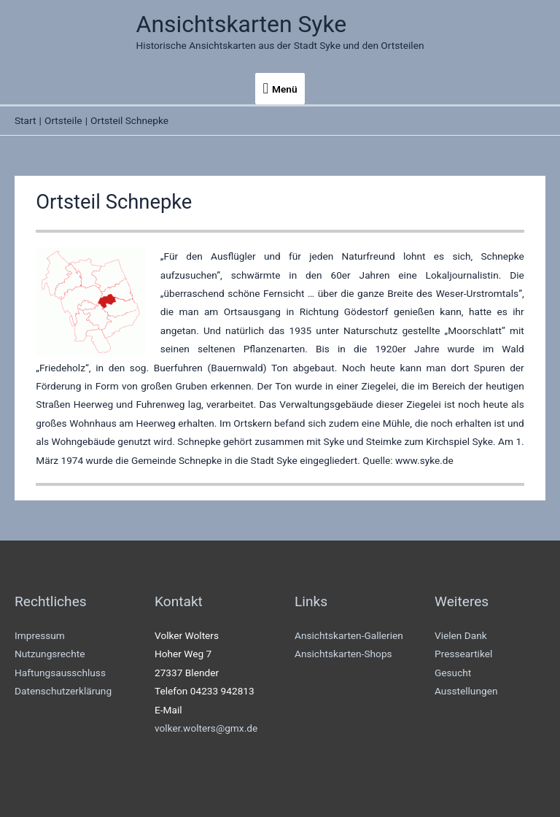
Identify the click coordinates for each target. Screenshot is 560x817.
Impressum (40, 635)
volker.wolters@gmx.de (206, 728)
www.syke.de (424, 460)
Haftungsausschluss (60, 672)
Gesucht (453, 672)
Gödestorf (366, 311)
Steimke (384, 441)
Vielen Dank (461, 635)
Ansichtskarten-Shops (343, 653)
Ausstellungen (466, 691)
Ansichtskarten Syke (241, 24)
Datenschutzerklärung (63, 691)
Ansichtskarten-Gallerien (349, 635)
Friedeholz (62, 367)
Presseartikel (463, 653)
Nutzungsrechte (50, 653)
